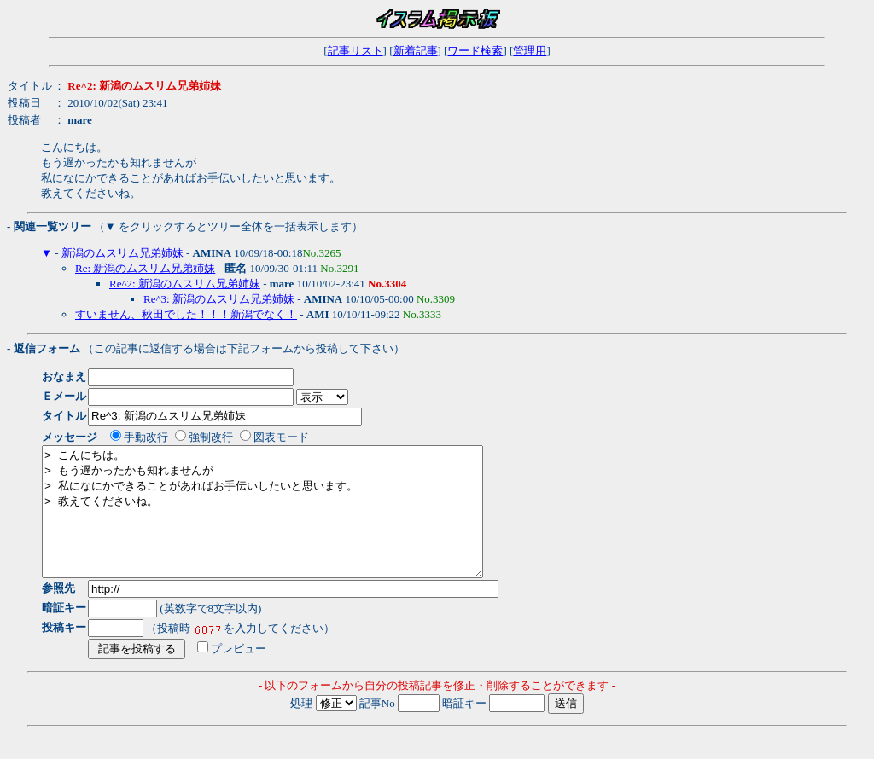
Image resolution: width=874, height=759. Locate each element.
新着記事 (415, 50)
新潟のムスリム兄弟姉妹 (122, 252)
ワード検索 (475, 50)
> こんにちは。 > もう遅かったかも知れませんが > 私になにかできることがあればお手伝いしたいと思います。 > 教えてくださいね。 (289, 524)
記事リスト (355, 50)
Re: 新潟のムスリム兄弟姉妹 (145, 268)
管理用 (529, 50)
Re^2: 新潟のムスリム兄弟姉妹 (184, 283)
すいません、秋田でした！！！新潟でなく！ (186, 314)
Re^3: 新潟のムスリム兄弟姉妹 (218, 299)
